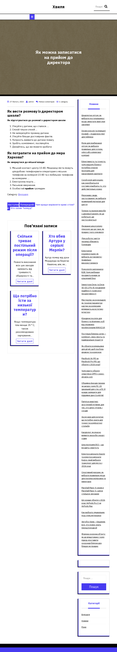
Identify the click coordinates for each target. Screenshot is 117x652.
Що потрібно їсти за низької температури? (25, 305)
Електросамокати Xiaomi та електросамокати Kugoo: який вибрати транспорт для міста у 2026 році (93, 460)
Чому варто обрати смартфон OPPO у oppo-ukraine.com (93, 373)
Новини (85, 621)
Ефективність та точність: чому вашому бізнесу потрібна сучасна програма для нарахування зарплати (94, 167)
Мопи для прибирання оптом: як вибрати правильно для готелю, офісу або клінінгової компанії (92, 149)
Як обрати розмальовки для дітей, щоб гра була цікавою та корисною (93, 349)
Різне (84, 627)
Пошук (106, 6)
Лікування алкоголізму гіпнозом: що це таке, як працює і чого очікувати (93, 229)
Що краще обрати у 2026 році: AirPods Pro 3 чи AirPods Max (93, 503)
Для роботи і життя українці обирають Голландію (91, 241)
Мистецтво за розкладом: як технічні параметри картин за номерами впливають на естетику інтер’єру (94, 306)
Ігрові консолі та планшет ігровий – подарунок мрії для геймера (94, 133)
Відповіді (23, 194)
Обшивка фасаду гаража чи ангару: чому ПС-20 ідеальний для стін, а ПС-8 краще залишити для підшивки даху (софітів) (93, 389)
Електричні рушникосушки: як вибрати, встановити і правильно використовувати (92, 256)
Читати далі (25, 281)
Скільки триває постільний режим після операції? (25, 245)
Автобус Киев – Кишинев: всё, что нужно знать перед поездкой (93, 524)
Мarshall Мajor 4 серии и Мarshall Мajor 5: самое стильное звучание (93, 490)
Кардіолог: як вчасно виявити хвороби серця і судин (93, 435)
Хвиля (59, 6)
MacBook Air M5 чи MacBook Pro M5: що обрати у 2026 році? (91, 361)
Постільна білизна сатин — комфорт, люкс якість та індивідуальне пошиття (94, 336)
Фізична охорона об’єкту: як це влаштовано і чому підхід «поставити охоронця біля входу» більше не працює (93, 540)
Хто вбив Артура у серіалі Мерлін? (57, 243)
